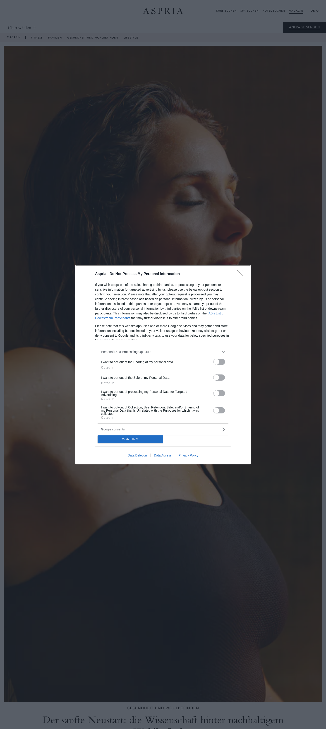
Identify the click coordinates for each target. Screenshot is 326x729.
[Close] (241, 274)
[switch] (219, 362)
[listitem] (163, 352)
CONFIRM (130, 439)
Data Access (163, 455)
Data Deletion (137, 455)
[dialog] (163, 364)
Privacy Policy (188, 455)
